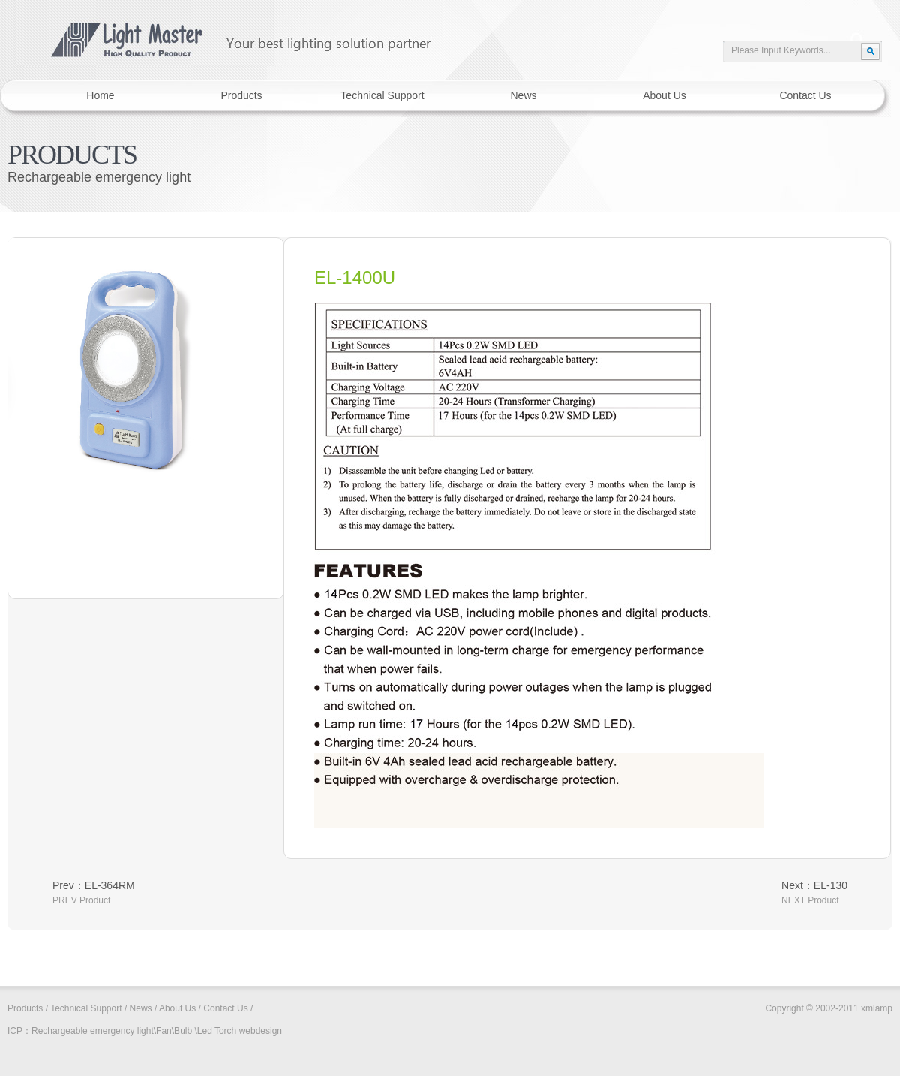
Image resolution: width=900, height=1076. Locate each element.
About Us (177, 1008)
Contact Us (225, 1008)
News (141, 1008)
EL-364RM (110, 885)
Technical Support (86, 1008)
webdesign (260, 1031)
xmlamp (229, 33)
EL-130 (831, 885)
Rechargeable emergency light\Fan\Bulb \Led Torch (134, 1031)
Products (25, 1008)
